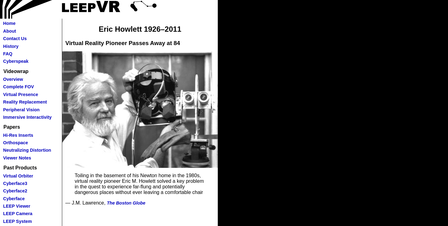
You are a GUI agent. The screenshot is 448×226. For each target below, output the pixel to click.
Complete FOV (18, 86)
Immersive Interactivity (27, 117)
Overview (13, 79)
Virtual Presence (20, 94)
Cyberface (14, 198)
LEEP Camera (17, 213)
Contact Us (15, 38)
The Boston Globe (126, 203)
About (9, 31)
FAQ (7, 53)
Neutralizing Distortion (27, 150)
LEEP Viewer (16, 206)
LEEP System (17, 221)
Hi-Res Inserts (18, 135)
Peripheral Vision (21, 109)
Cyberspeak (16, 61)
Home (9, 23)
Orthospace (15, 142)
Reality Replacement (25, 101)
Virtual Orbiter (18, 175)
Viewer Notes (17, 157)
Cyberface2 (15, 190)
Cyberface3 (15, 183)
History (11, 46)
